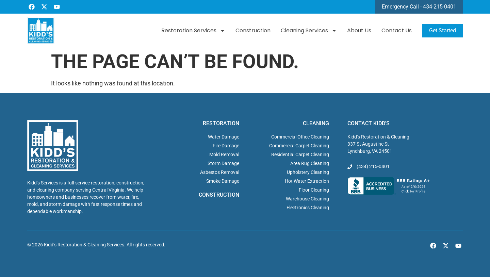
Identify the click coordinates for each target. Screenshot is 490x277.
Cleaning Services (309, 31)
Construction (253, 30)
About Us (359, 30)
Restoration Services (193, 31)
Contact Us (396, 30)
